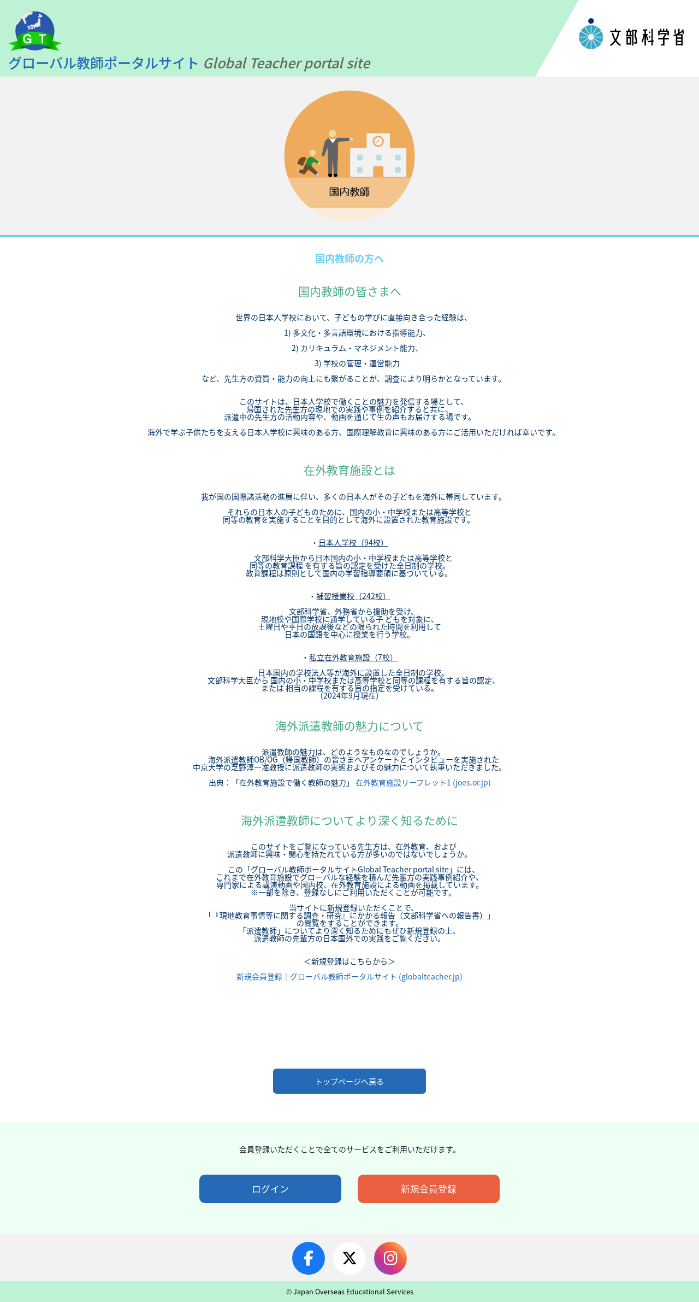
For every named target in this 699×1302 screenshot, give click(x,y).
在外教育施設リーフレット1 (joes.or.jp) (422, 782)
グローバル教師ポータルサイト (190, 62)
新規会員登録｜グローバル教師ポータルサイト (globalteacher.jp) (349, 976)
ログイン (270, 1188)
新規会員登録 (429, 1188)
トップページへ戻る (349, 1081)
